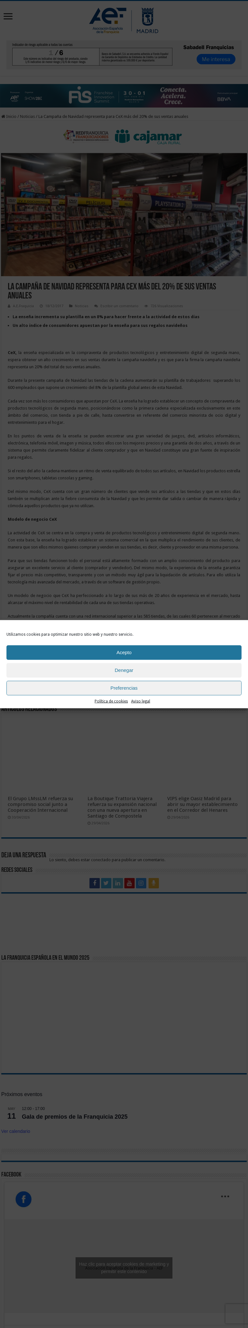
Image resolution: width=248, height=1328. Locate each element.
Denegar (124, 670)
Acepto (124, 652)
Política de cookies (111, 701)
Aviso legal (140, 701)
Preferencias (124, 688)
